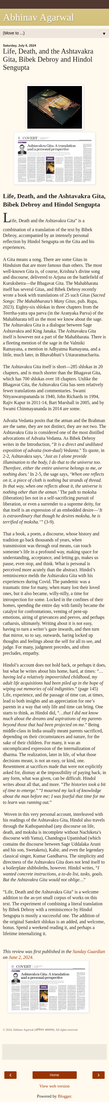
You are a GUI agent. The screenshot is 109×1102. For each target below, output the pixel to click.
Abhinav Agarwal (38, 17)
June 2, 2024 (20, 957)
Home (54, 1075)
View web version (55, 1086)
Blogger (64, 1096)
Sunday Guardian (89, 951)
